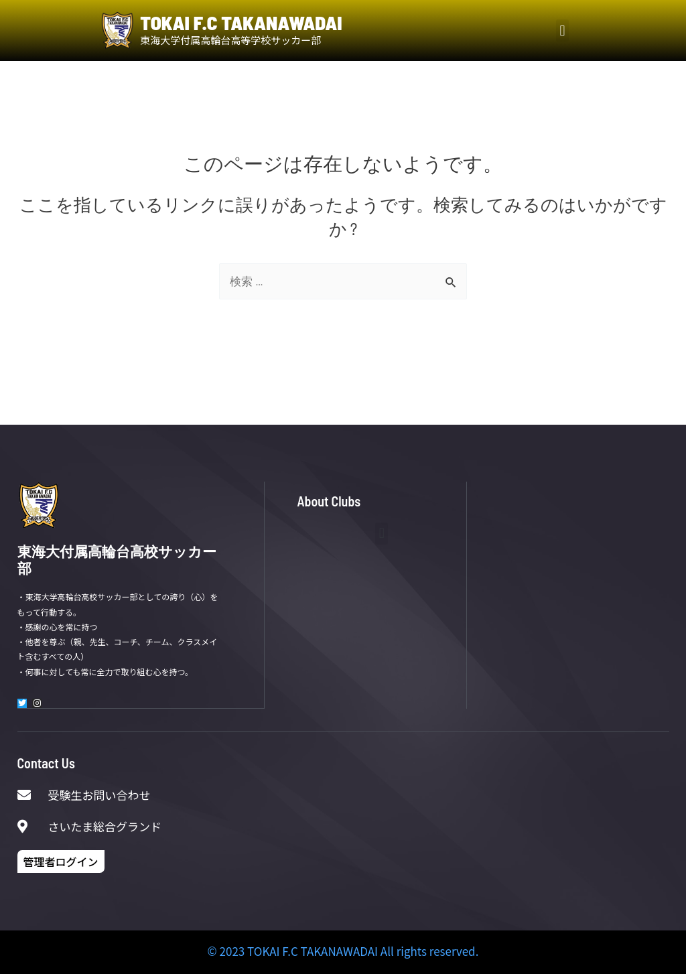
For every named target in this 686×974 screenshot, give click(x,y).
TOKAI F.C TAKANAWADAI (241, 22)
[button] (562, 30)
